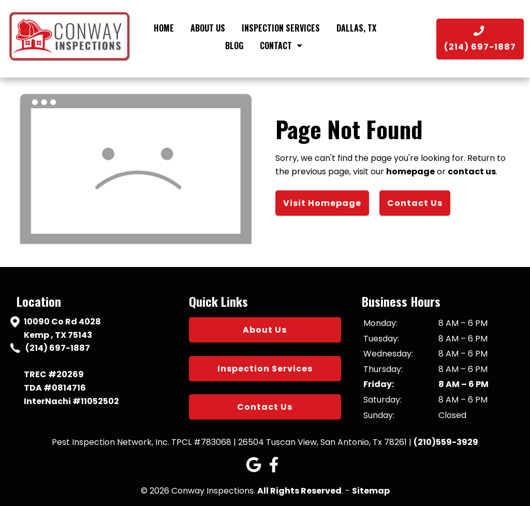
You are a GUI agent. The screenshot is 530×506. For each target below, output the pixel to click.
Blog (234, 45)
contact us (472, 171)
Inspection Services (281, 28)
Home (164, 28)
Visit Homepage (322, 203)
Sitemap (371, 491)
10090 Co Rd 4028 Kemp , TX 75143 (62, 328)
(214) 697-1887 (57, 347)
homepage (410, 171)
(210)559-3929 (446, 442)
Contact (282, 45)
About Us (207, 28)
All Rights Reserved (299, 491)
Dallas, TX (356, 28)
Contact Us (415, 203)
